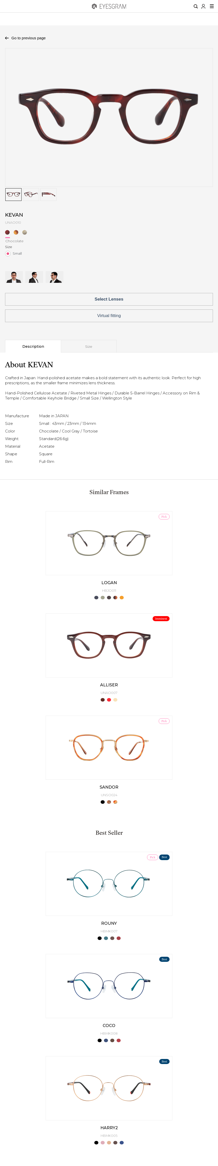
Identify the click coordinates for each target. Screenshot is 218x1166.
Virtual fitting (109, 315)
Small (17, 253)
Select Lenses (109, 299)
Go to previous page (28, 38)
